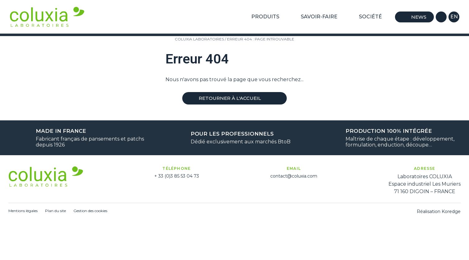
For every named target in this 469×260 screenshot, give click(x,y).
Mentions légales (23, 210)
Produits (268, 17)
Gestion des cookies (90, 210)
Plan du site (55, 210)
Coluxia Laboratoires (199, 39)
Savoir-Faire (322, 17)
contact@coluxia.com (293, 176)
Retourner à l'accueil (234, 98)
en (454, 17)
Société (373, 17)
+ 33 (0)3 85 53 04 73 (176, 176)
